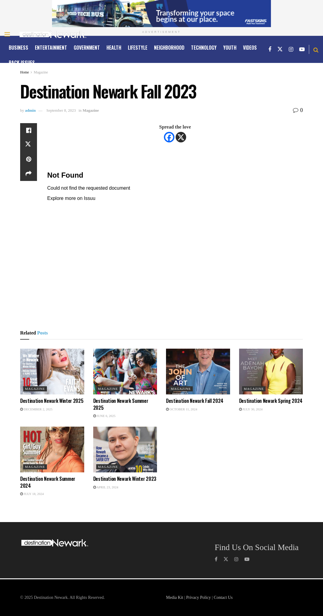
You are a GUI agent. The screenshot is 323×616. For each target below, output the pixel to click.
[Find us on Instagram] (291, 49)
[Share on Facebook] (28, 130)
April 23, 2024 (105, 487)
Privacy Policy (198, 597)
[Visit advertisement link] (161, 13)
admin (30, 110)
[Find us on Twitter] (280, 49)
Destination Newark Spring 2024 (271, 400)
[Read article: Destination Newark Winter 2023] (125, 449)
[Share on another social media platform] (28, 173)
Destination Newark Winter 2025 (51, 400)
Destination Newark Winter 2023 (124, 478)
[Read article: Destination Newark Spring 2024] (271, 371)
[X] (181, 137)
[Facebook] (169, 137)
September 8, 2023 (61, 110)
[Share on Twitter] (28, 145)
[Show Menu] (7, 34)
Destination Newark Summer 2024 (47, 482)
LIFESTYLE (137, 47)
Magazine (41, 72)
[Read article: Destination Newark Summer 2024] (52, 449)
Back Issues (22, 62)
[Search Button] (315, 49)
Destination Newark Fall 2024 (194, 400)
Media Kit (174, 597)
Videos (250, 47)
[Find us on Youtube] (302, 49)
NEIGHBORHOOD (169, 47)
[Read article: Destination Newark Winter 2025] (52, 371)
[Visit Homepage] (53, 34)
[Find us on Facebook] (269, 49)
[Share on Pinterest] (28, 159)
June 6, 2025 (104, 416)
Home (24, 72)
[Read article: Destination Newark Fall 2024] (198, 371)
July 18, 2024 (32, 494)
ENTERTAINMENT (51, 47)
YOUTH (229, 47)
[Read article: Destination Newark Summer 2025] (125, 371)
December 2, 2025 (36, 409)
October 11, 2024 (181, 409)
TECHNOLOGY (204, 47)
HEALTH (113, 47)
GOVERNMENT (87, 47)
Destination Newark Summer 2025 (120, 404)
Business (18, 47)
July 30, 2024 (251, 409)
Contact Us (223, 597)
